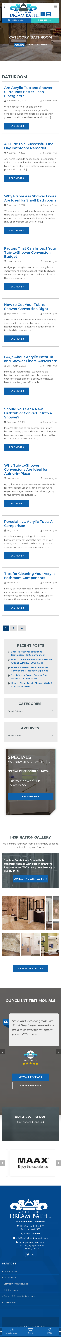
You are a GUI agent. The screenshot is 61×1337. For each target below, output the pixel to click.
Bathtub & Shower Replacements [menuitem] (19, 1296)
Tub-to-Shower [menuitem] (11, 1271)
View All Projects (29, 968)
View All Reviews (30, 1077)
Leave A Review (29, 1085)
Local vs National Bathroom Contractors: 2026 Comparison (28, 653)
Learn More (29, 796)
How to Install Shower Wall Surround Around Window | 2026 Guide (31, 661)
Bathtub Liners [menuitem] (11, 1290)
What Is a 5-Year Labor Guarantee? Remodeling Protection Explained (30, 669)
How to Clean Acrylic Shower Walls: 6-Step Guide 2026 (32, 685)
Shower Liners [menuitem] (10, 1277)
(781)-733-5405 (44, 20)
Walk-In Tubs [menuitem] (10, 1302)
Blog (30, 45)
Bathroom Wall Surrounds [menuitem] (16, 1284)
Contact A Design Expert (30, 879)
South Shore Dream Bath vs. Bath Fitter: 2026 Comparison (29, 677)
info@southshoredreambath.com (32, 1238)
